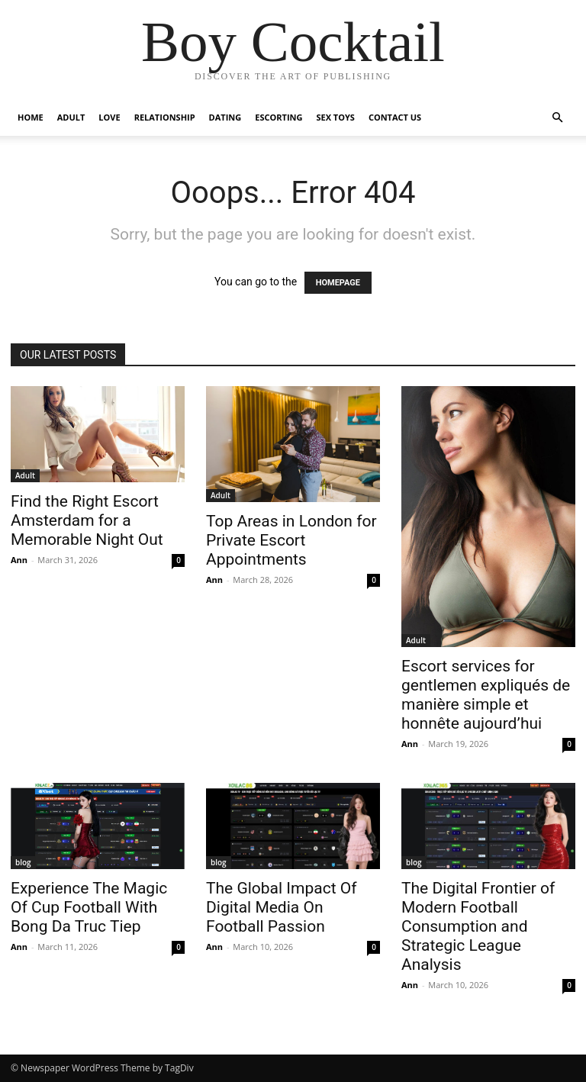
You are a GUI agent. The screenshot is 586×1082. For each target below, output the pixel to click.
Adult (71, 117)
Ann (19, 559)
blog (23, 862)
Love (109, 117)
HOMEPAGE (338, 283)
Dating (225, 117)
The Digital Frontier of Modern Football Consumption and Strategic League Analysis (478, 926)
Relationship (164, 117)
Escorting (278, 117)
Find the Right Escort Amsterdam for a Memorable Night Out (87, 520)
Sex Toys (335, 117)
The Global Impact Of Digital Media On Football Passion (281, 907)
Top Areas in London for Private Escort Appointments (291, 540)
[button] (557, 118)
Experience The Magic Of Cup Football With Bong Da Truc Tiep (89, 907)
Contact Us (395, 117)
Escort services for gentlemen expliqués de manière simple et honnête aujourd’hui (485, 695)
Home (30, 117)
